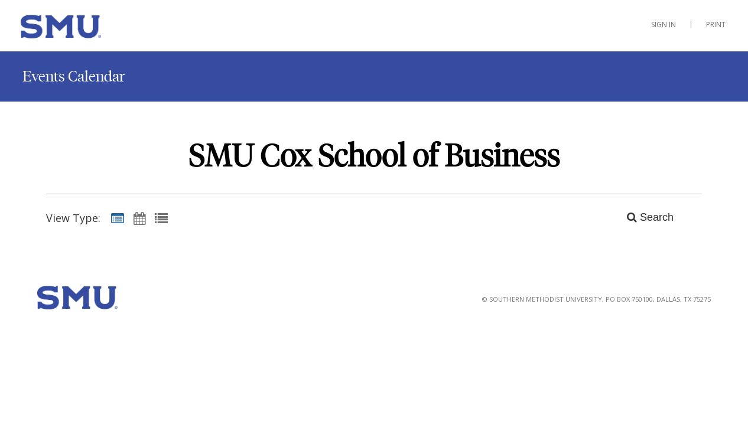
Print (716, 24)
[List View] (161, 218)
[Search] (643, 218)
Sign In (663, 24)
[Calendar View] (139, 218)
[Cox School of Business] (80, 29)
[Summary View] (117, 218)
